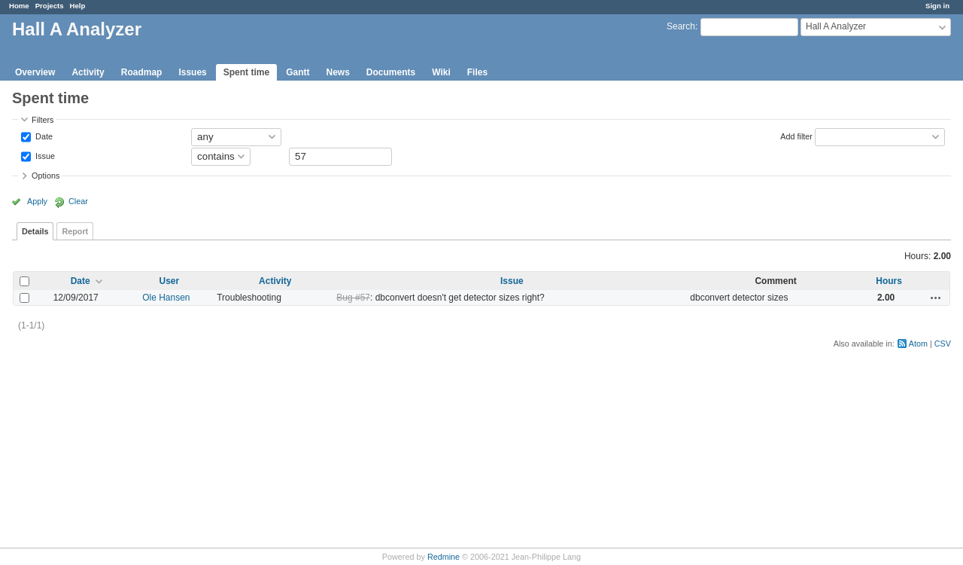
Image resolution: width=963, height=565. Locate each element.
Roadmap (142, 72)
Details (35, 231)
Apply (37, 201)
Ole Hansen (166, 297)
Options (45, 175)
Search (681, 26)
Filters (42, 119)
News (337, 72)
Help (78, 6)
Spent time (246, 72)
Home (19, 6)
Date (43, 135)
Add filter (796, 135)
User (169, 281)
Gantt (297, 72)
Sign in (937, 6)
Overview (35, 72)
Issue (44, 155)
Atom (918, 343)
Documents (390, 72)
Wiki (441, 72)
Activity (87, 72)
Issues (192, 72)
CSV (942, 343)
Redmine (443, 556)
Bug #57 (353, 297)
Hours (889, 281)
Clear (78, 201)
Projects (49, 6)
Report (75, 231)
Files (477, 72)
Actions (936, 298)
